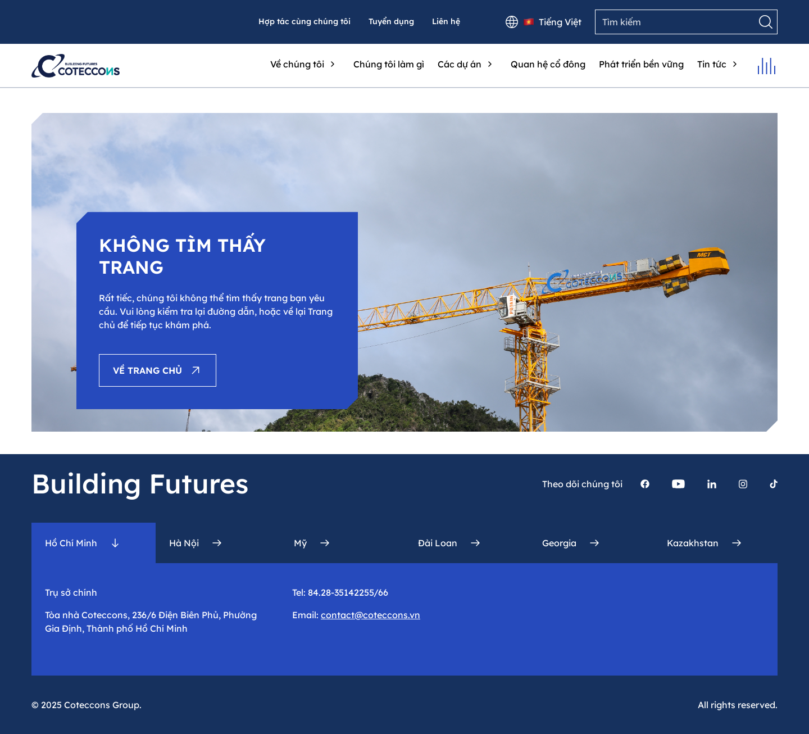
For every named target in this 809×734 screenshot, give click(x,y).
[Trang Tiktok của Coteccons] (774, 483)
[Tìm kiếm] (765, 22)
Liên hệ (446, 21)
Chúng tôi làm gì (388, 64)
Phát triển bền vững (641, 64)
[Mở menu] (767, 66)
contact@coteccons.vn (370, 614)
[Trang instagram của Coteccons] (743, 483)
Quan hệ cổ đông (548, 64)
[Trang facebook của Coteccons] (644, 483)
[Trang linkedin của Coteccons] (711, 483)
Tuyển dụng (391, 21)
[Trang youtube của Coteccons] (678, 483)
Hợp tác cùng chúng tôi (304, 21)
